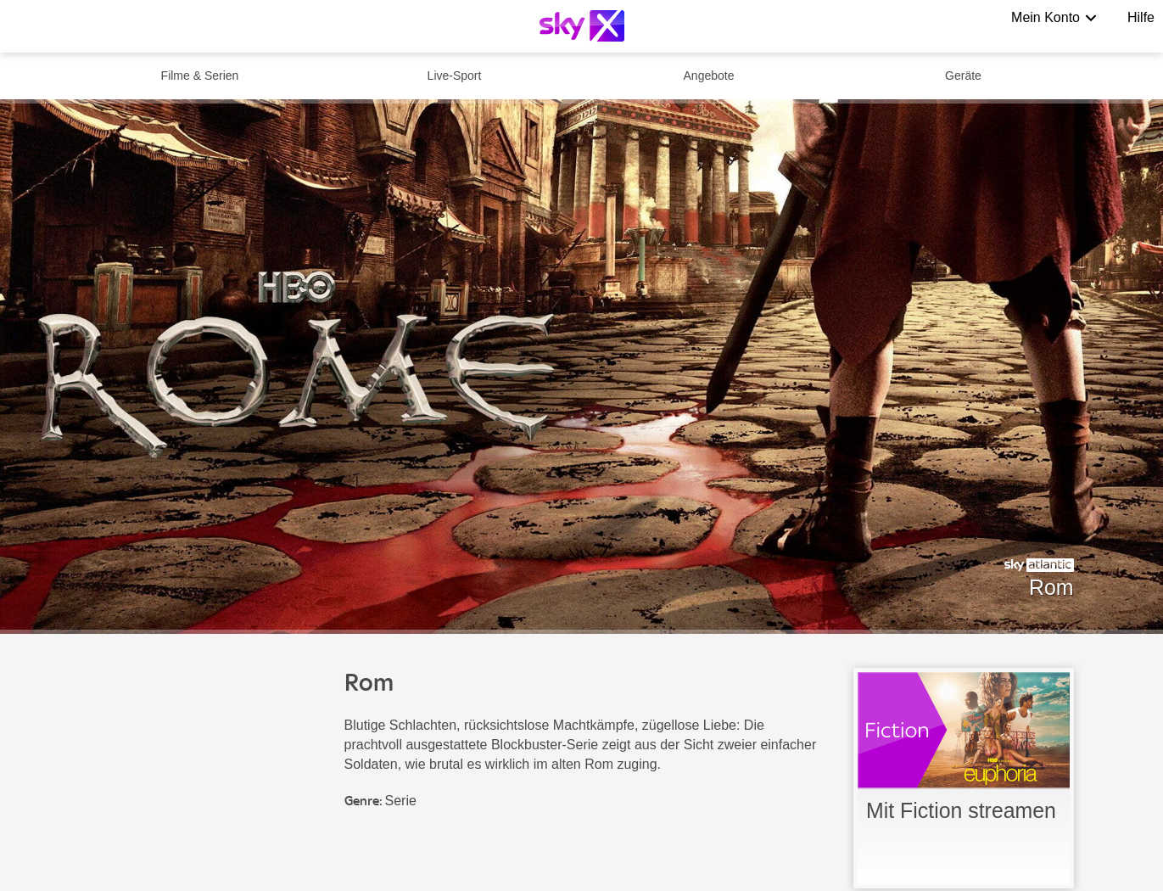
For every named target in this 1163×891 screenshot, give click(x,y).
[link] (963, 778)
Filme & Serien (200, 75)
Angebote (709, 75)
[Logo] (582, 26)
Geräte (963, 75)
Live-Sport (455, 75)
